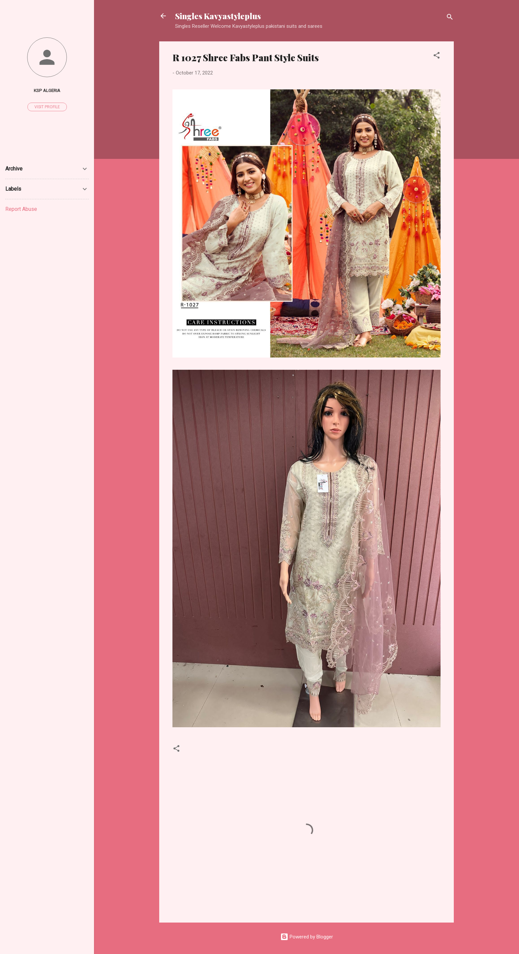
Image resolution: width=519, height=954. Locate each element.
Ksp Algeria (47, 90)
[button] (437, 56)
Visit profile (47, 107)
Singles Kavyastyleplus (218, 16)
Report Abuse (21, 209)
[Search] (450, 18)
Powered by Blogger (306, 937)
